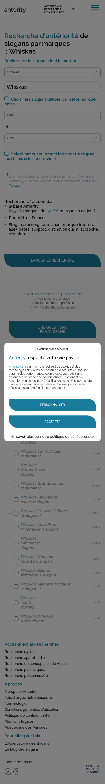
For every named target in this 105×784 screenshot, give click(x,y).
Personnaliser (52, 405)
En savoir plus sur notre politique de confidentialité (52, 436)
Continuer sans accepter (52, 349)
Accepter (52, 421)
